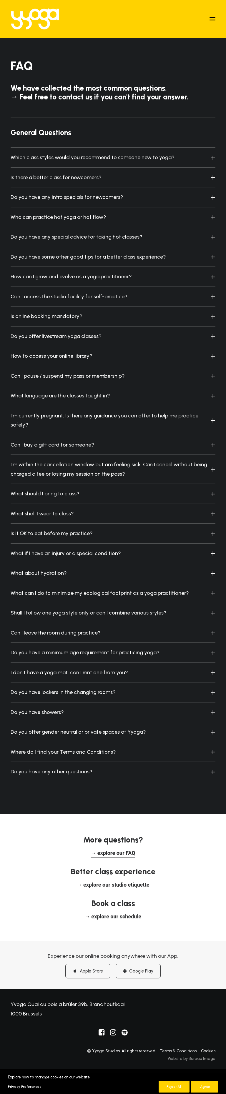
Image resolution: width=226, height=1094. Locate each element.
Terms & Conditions (178, 1050)
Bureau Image (202, 1058)
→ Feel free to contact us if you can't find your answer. (100, 96)
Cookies (208, 1050)
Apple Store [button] (88, 971)
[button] (212, 19)
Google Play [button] (138, 971)
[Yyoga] (35, 19)
